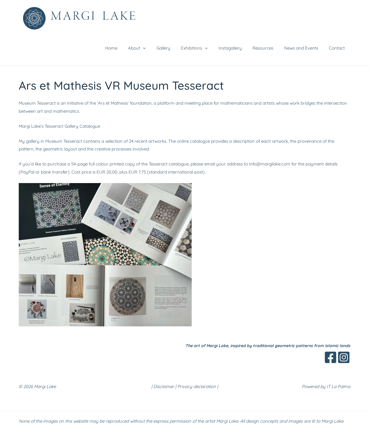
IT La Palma (338, 386)
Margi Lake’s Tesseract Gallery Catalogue (59, 126)
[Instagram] (343, 357)
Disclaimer (163, 386)
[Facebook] (330, 357)
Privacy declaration (196, 386)
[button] (157, 48)
